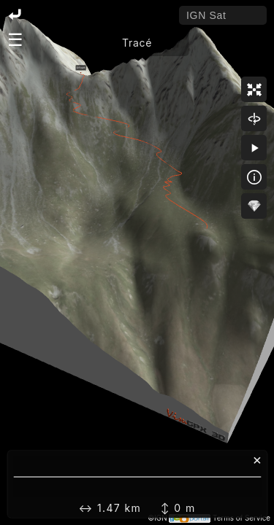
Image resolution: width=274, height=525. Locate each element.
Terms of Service (241, 518)
